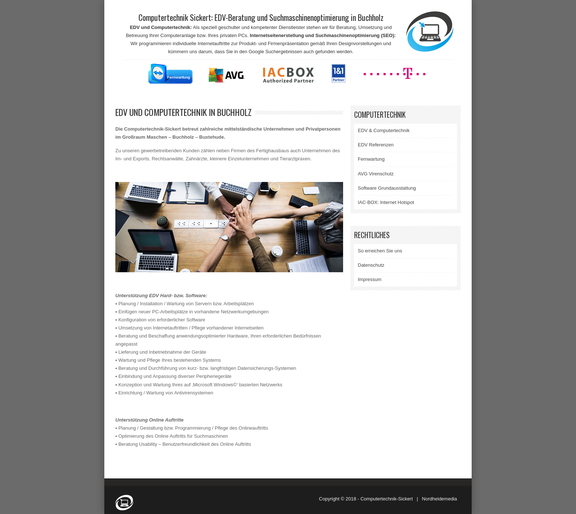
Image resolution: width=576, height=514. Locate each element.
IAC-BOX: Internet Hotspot (386, 202)
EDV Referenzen (376, 144)
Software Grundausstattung (387, 188)
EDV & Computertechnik (384, 130)
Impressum (369, 279)
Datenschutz (371, 265)
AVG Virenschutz (376, 173)
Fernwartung (371, 159)
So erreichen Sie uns (380, 251)
